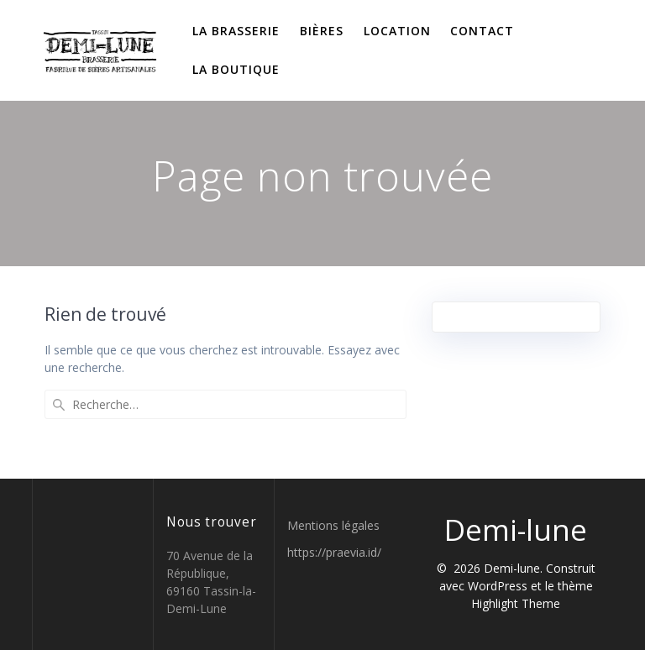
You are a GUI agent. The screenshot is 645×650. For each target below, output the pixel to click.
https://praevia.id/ (334, 552)
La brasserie (236, 31)
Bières (321, 31)
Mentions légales (333, 525)
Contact (482, 31)
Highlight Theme (515, 603)
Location (397, 31)
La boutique (236, 69)
